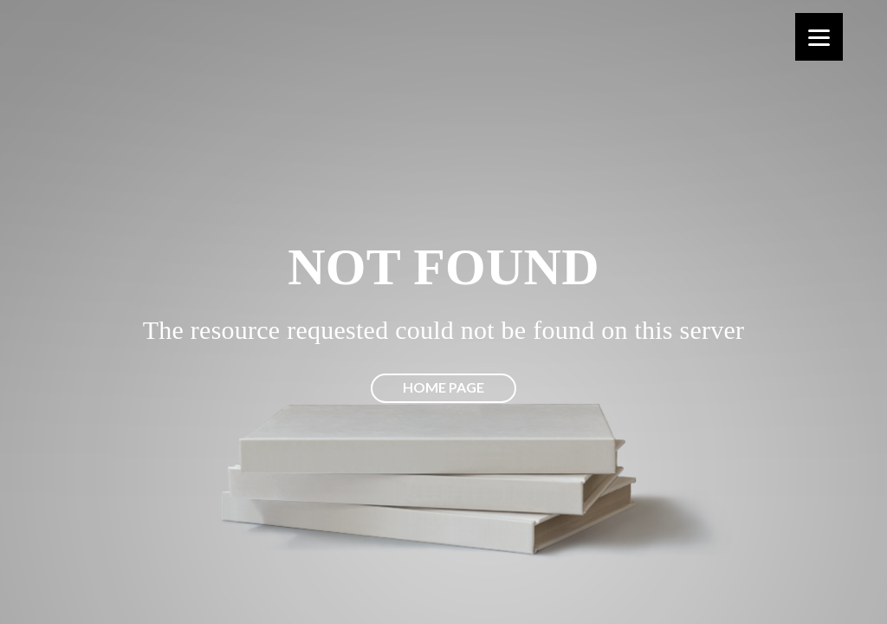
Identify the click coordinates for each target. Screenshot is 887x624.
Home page (443, 387)
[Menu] (819, 37)
